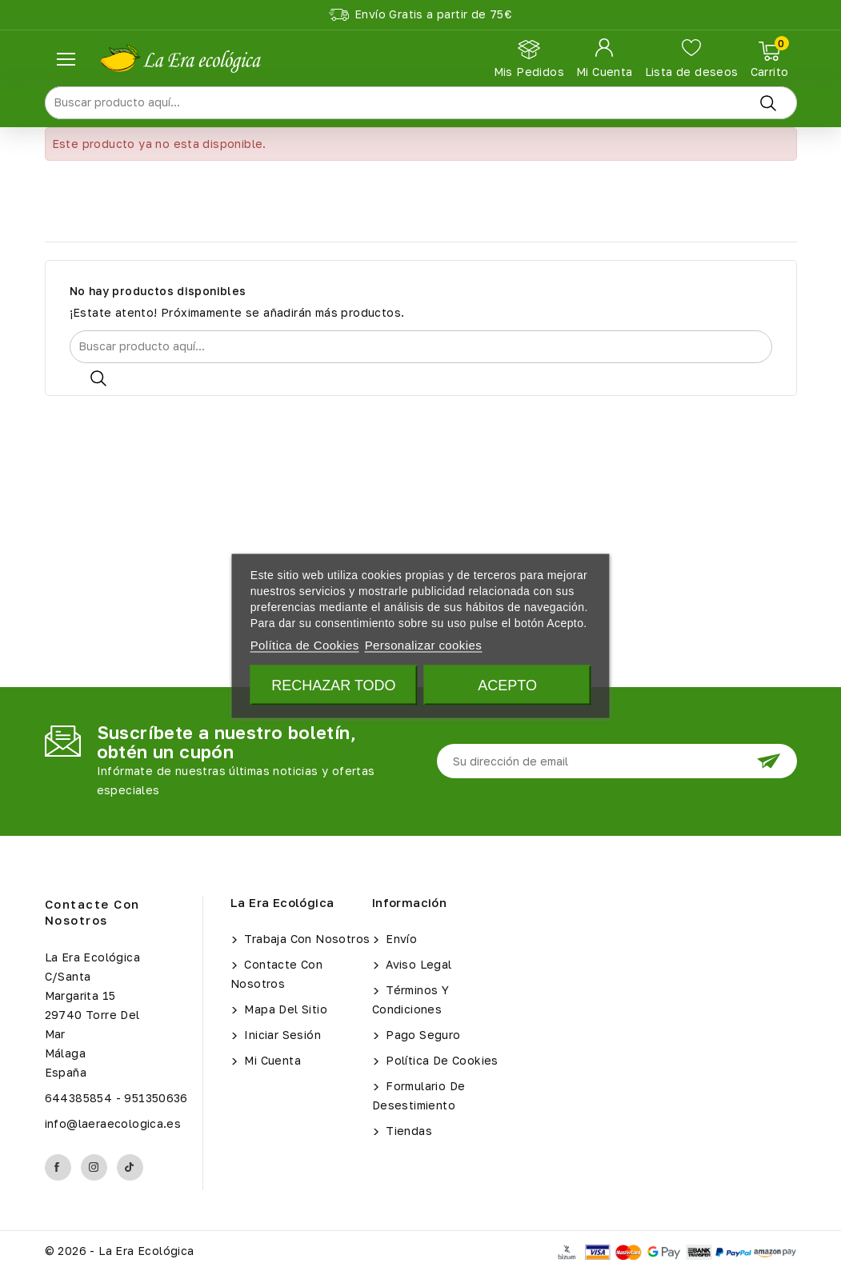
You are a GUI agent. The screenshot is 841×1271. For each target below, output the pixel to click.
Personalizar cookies (423, 644)
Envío (399, 938)
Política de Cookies (440, 1060)
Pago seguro (421, 1034)
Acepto (507, 685)
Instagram (94, 1167)
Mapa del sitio (284, 1009)
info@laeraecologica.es (113, 1123)
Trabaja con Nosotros (305, 938)
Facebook (58, 1167)
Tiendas (407, 1130)
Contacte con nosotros (92, 912)
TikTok (130, 1167)
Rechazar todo (333, 685)
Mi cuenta (271, 1060)
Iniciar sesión (281, 1034)
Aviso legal (417, 964)
